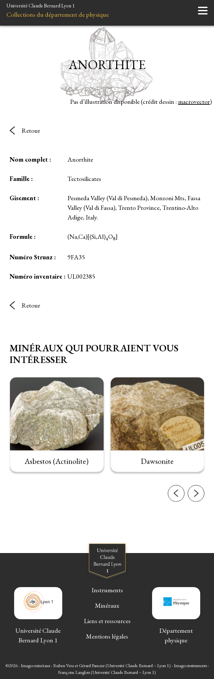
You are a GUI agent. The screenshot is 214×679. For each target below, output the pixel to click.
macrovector (194, 101)
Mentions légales (107, 636)
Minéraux (107, 605)
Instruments (107, 590)
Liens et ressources (107, 621)
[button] (176, 524)
